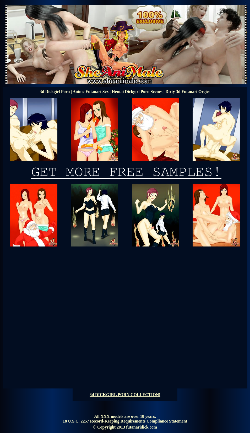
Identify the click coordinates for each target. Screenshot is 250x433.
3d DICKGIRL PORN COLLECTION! (125, 394)
